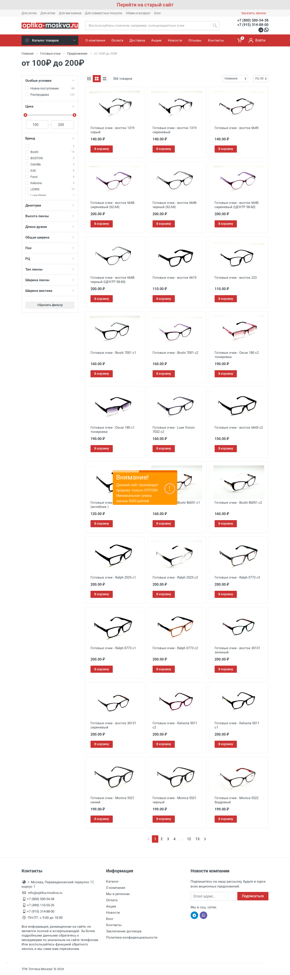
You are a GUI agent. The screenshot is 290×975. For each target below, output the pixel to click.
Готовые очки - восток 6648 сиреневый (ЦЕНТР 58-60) (236, 205)
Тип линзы (50, 269)
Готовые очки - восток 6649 (236, 128)
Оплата (111, 900)
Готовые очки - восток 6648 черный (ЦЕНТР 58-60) (112, 280)
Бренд (50, 138)
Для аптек (47, 13)
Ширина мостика (50, 291)
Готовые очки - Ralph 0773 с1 (113, 648)
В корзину (101, 149)
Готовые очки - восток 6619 (174, 278)
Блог (157, 13)
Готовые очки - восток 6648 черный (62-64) (174, 205)
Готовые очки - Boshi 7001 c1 (113, 353)
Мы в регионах (118, 894)
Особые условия (50, 81)
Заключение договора (123, 931)
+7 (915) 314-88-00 (252, 25)
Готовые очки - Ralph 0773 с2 (175, 648)
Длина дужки (50, 227)
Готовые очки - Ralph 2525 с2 (175, 577)
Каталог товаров (50, 40)
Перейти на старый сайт (145, 5)
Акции (111, 906)
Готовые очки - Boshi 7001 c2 (175, 353)
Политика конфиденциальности (131, 937)
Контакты (114, 925)
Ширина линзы (50, 280)
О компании (115, 888)
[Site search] (147, 25)
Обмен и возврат (138, 13)
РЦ (50, 259)
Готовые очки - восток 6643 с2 (239, 428)
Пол (50, 248)
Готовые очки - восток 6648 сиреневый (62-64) (112, 205)
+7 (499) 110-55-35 (40, 905)
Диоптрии (50, 205)
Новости (113, 913)
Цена (50, 106)
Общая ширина (50, 237)
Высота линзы (50, 216)
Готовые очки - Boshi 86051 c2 (238, 503)
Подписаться (253, 896)
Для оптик (29, 13)
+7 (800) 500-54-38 (252, 20)
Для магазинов (70, 13)
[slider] (25, 115)
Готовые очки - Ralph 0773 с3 (237, 577)
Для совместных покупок (103, 13)
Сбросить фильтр (50, 305)
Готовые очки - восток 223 (236, 278)
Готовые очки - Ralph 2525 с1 (113, 577)
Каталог (112, 881)
